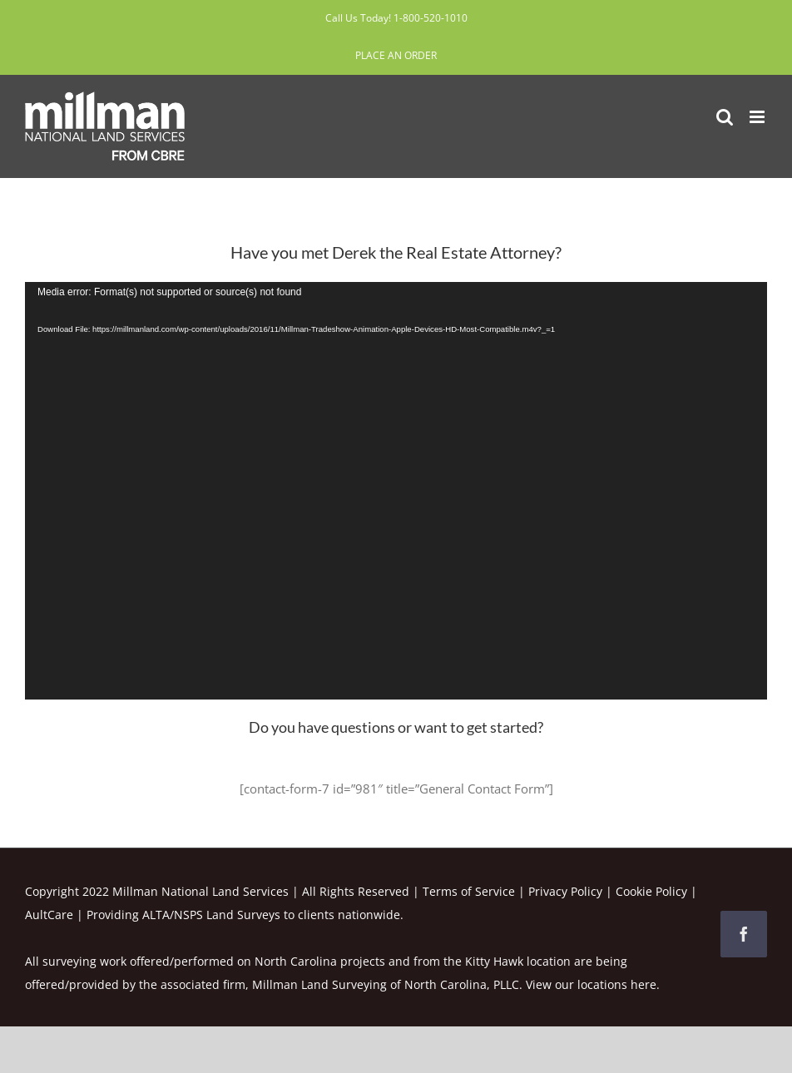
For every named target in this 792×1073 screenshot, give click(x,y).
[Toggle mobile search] (724, 117)
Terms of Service (469, 891)
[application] (396, 491)
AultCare (49, 914)
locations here (616, 984)
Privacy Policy (565, 891)
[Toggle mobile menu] (758, 117)
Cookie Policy (651, 891)
